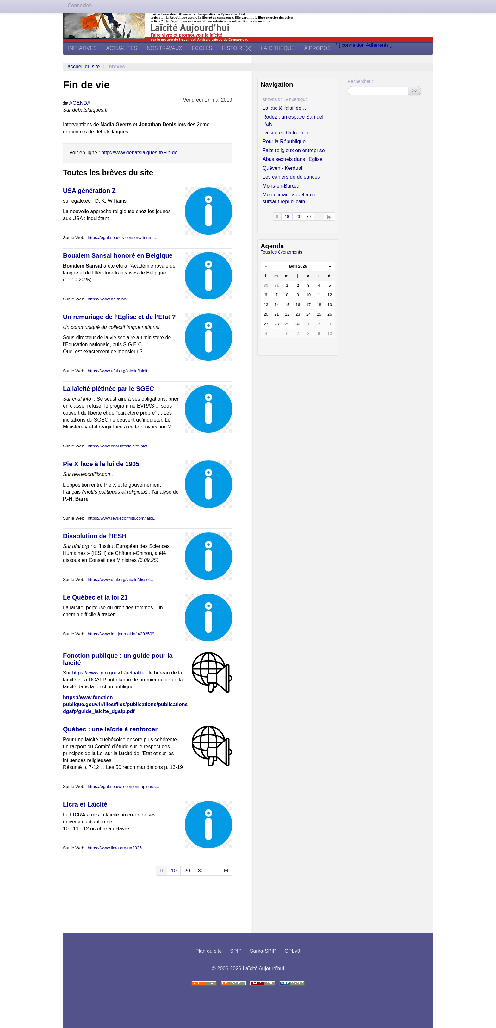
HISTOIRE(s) (236, 48)
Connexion (80, 5)
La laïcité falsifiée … (285, 108)
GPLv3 (292, 951)
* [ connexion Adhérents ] (364, 45)
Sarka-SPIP (263, 951)
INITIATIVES (82, 48)
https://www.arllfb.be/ (107, 299)
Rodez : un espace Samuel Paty (293, 120)
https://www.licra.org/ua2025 (115, 848)
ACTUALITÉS (121, 48)
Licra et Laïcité (85, 804)
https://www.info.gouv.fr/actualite (108, 672)
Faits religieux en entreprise (294, 150)
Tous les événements (281, 252)
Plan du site (208, 951)
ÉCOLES (202, 48)
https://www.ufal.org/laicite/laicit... (119, 370)
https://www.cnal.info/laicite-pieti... (120, 446)
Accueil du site (84, 66)
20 (187, 870)
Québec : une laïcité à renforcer (110, 729)
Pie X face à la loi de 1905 (101, 463)
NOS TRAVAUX (164, 48)
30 (201, 870)
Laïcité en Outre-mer (286, 132)
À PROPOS (317, 48)
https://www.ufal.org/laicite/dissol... (120, 579)
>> (414, 90)
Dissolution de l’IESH (95, 535)
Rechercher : (360, 81)
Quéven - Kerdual (282, 168)
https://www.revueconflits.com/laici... (122, 518)
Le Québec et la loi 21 (95, 597)
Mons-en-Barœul (282, 185)
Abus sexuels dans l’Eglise (292, 159)
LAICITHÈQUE (278, 48)
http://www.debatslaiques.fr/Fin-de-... (142, 152)
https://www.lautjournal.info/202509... (123, 633)
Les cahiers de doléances (291, 177)
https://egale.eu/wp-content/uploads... (123, 786)
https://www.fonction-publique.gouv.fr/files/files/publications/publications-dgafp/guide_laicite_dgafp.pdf (126, 704)
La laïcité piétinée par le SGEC (108, 388)
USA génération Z (89, 190)
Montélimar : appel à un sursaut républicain (289, 198)
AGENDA (80, 103)
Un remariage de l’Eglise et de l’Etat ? (119, 316)
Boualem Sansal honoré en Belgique (118, 255)
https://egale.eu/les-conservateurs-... (122, 237)
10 (174, 870)
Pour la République (284, 141)
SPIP (235, 951)
